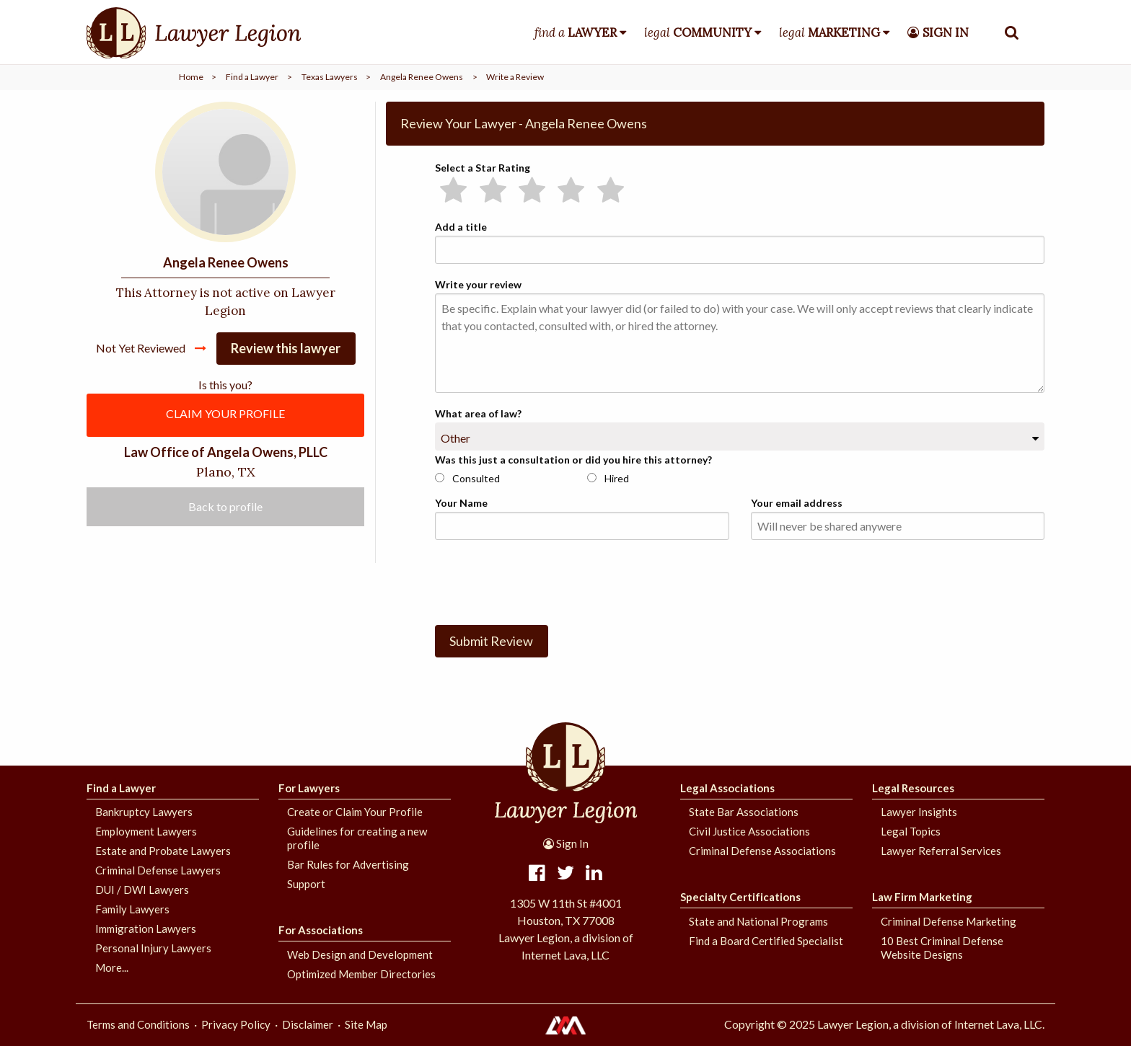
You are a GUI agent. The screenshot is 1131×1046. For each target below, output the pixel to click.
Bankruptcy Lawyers (144, 811)
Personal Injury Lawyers (153, 947)
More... (111, 967)
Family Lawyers (132, 909)
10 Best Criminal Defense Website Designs (942, 947)
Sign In (566, 843)
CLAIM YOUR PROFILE (225, 413)
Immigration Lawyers (145, 928)
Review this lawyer (285, 348)
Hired (608, 478)
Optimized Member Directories (361, 973)
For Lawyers (309, 787)
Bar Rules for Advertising (348, 864)
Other (455, 438)
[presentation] (544, 579)
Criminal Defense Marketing (948, 921)
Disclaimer (307, 1024)
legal (698, 32)
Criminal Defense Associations (762, 850)
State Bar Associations (743, 811)
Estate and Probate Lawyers (163, 850)
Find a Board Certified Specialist (766, 940)
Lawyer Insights (919, 811)
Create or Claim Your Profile (355, 811)
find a (575, 32)
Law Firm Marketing (922, 896)
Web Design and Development (360, 954)
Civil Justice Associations (749, 831)
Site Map (366, 1024)
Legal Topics (911, 831)
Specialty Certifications (740, 896)
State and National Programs (758, 921)
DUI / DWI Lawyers (142, 889)
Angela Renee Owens (421, 76)
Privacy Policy (235, 1024)
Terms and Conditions (138, 1024)
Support (306, 883)
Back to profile (225, 506)
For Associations (320, 929)
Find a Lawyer (252, 76)
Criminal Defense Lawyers (158, 870)
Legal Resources (913, 787)
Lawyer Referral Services (941, 850)
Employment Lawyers (146, 831)
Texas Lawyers (330, 76)
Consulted (467, 478)
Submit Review (491, 641)
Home (191, 76)
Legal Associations (727, 787)
